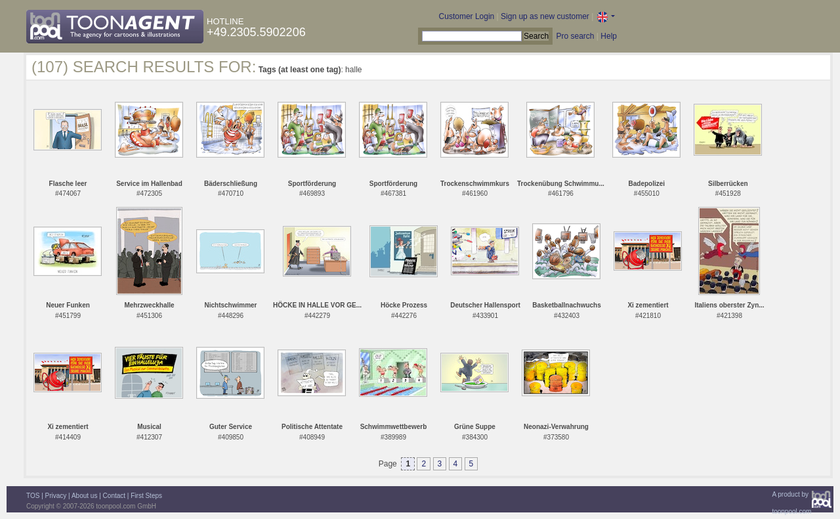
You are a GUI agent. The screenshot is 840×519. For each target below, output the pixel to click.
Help (608, 36)
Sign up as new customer (545, 16)
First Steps (146, 495)
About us (84, 495)
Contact (114, 495)
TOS (32, 495)
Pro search (575, 36)
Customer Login (467, 16)
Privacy (56, 495)
